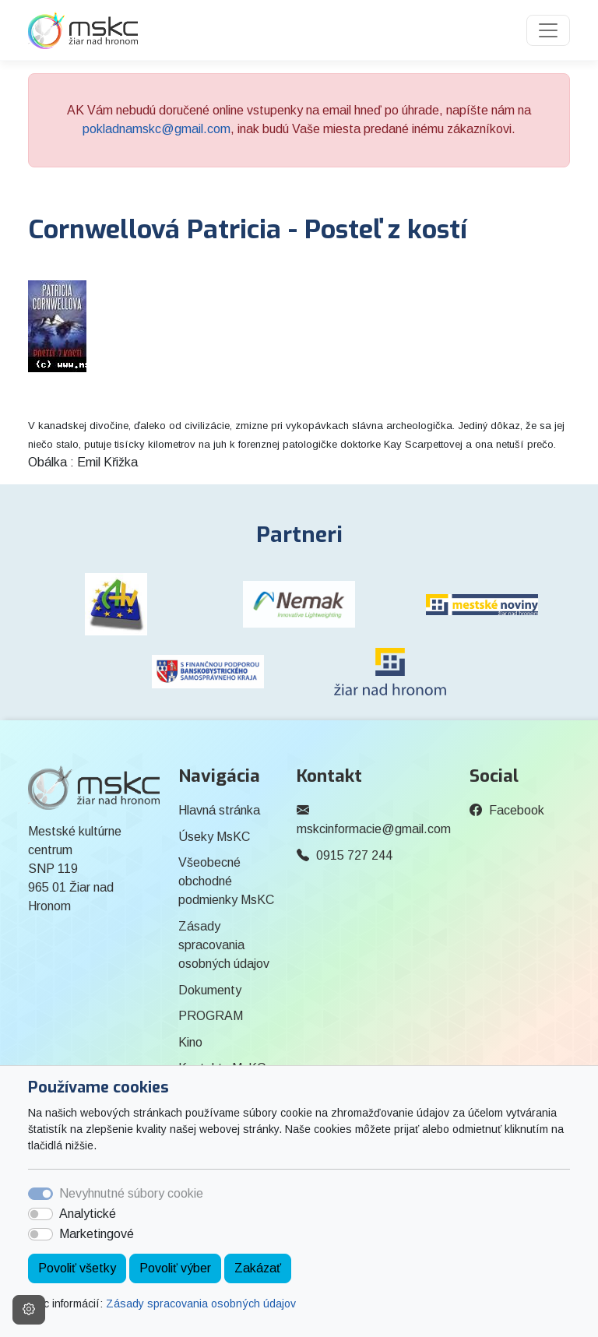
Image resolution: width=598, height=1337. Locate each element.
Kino (190, 1042)
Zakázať (257, 1268)
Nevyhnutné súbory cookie (131, 1193)
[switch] (40, 1214)
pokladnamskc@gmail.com (156, 128)
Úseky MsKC (214, 836)
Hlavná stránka (219, 810)
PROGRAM (210, 1015)
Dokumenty (209, 990)
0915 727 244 (354, 855)
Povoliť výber (175, 1268)
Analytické (87, 1213)
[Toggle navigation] (548, 30)
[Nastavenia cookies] (28, 1310)
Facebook (516, 810)
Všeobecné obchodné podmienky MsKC (226, 881)
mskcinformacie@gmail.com (374, 829)
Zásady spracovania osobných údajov (201, 1303)
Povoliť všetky (77, 1268)
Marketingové (96, 1233)
